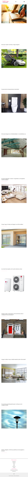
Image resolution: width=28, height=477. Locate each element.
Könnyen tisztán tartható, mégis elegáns (10, 44)
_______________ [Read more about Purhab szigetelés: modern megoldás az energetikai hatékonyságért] (4, 181)
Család (14, 467)
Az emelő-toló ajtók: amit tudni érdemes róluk (11, 269)
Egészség (14, 461)
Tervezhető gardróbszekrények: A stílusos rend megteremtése (11, 405)
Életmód (14, 466)
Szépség (14, 462)
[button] (15, 1)
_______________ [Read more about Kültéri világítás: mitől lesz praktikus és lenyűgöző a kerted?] (4, 452)
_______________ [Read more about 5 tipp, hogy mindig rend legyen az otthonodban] (4, 225)
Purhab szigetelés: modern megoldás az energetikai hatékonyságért (13, 179)
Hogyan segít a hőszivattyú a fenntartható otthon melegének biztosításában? (12, 314)
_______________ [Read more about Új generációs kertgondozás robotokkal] (4, 90)
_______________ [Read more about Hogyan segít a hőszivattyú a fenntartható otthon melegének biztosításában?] (4, 316)
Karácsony (14, 471)
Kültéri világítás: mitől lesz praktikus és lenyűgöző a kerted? (12, 450)
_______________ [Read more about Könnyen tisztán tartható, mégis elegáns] (4, 46)
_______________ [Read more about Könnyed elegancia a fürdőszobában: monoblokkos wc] (4, 135)
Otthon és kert (14, 468)
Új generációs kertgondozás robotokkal (10, 89)
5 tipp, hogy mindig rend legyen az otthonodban (12, 224)
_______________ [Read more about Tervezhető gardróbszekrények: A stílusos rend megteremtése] (4, 406)
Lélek (14, 465)
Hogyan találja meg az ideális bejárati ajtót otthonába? (13, 359)
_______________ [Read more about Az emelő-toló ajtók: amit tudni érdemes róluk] (4, 270)
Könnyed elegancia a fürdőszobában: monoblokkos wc (13, 134)
